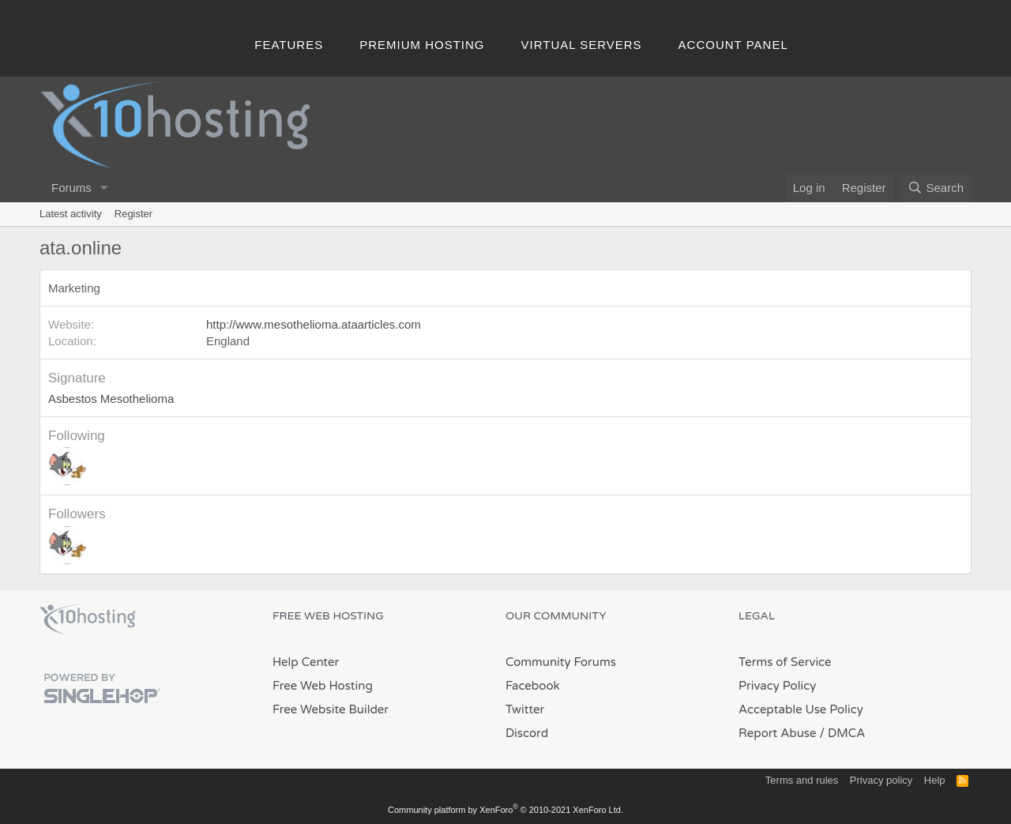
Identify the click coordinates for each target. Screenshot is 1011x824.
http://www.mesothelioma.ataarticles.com (313, 324)
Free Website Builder (330, 709)
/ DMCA (842, 733)
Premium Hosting (421, 44)
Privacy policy (881, 780)
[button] (104, 187)
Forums (71, 187)
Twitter (525, 709)
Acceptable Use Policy (801, 709)
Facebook (533, 686)
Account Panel (733, 44)
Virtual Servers (581, 44)
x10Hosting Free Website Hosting (87, 619)
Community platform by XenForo (505, 810)
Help (934, 780)
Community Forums (561, 662)
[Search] (936, 187)
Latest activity (70, 214)
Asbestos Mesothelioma (111, 398)
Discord (527, 733)
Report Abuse (778, 733)
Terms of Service (785, 662)
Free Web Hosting (322, 686)
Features (288, 44)
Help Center (305, 662)
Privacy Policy (777, 686)
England (228, 341)
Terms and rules (801, 780)
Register (133, 214)
